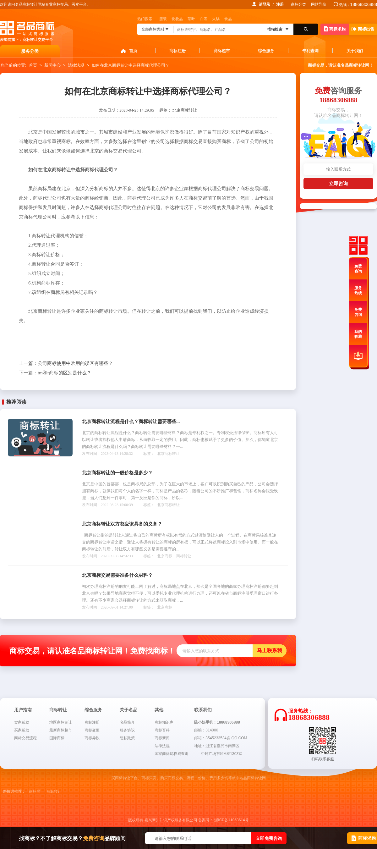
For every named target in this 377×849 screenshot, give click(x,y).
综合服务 (266, 50)
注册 (280, 4)
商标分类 (298, 4)
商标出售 (363, 29)
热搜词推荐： (14, 791)
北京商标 (164, 556)
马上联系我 (269, 650)
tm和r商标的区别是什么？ (55, 372)
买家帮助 (21, 730)
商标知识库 (164, 722)
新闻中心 (52, 65)
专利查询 (310, 50)
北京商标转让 (184, 110)
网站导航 (318, 4)
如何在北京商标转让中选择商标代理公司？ (130, 65)
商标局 (34, 791)
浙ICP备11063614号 (231, 820)
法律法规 (76, 65)
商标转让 (183, 556)
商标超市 (222, 50)
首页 (133, 50)
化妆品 (177, 19)
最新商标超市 (60, 730)
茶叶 (191, 19)
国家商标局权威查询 (171, 754)
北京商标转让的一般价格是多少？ (117, 472)
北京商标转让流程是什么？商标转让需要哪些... (131, 421)
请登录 (264, 4)
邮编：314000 (206, 730)
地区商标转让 (60, 722)
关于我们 (355, 50)
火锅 (216, 19)
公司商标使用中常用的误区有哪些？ (66, 363)
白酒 (203, 19)
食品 (228, 19)
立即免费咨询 (269, 838)
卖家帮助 (21, 722)
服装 (163, 19)
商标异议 (92, 738)
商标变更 (92, 730)
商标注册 (177, 50)
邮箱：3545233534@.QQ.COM (220, 738)
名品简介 (127, 722)
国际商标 (56, 738)
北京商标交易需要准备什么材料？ (117, 575)
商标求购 (335, 28)
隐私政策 (127, 738)
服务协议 (127, 730)
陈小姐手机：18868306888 (217, 722)
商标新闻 (162, 738)
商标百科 (162, 730)
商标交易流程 (25, 738)
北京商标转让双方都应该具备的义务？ (122, 523)
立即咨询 (338, 183)
